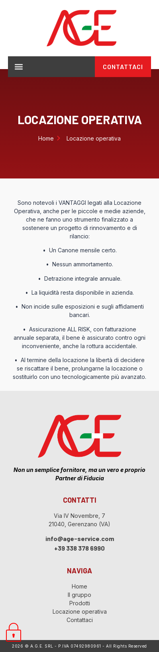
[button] (18, 66)
